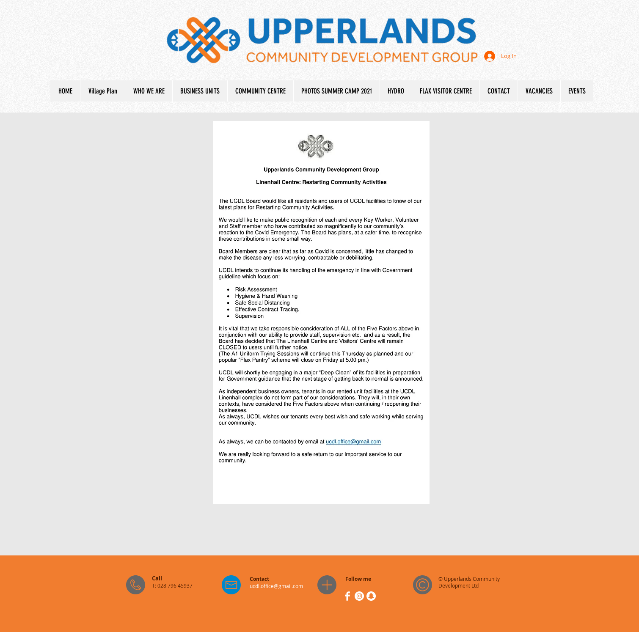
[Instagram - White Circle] (359, 596)
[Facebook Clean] (347, 596)
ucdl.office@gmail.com (276, 586)
